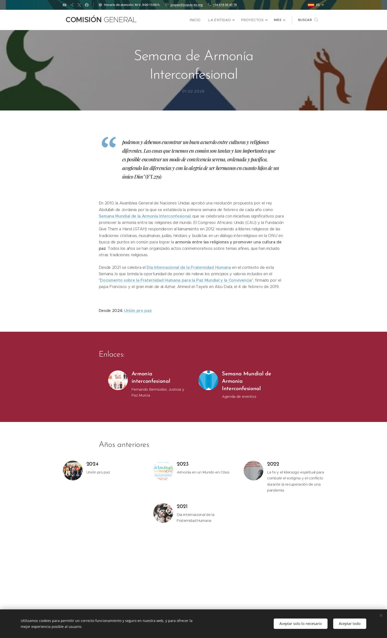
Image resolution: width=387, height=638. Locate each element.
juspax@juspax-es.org (187, 4)
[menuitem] (161, 20)
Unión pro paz (138, 310)
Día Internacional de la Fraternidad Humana (189, 267)
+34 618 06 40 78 (225, 4)
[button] (308, 20)
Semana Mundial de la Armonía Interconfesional (145, 216)
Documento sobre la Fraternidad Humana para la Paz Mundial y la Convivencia (176, 280)
